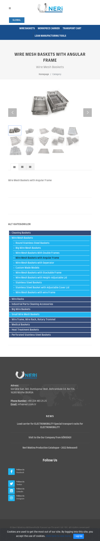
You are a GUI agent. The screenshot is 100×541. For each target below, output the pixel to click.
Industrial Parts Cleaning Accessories (32, 304)
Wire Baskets (27, 28)
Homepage (44, 74)
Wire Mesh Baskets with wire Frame (35, 292)
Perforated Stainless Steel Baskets (31, 335)
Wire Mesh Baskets (22, 238)
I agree (78, 538)
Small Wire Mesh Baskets (26, 314)
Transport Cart (72, 28)
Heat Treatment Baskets (25, 330)
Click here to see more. (58, 538)
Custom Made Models (27, 268)
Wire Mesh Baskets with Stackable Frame (38, 273)
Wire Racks (18, 299)
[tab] (15, 166)
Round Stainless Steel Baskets (32, 243)
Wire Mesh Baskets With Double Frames (38, 253)
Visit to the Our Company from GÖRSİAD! (50, 437)
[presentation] (15, 167)
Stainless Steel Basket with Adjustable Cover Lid (42, 287)
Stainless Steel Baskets (29, 283)
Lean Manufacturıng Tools (50, 36)
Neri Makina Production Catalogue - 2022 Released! (50, 448)
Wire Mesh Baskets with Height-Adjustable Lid (41, 278)
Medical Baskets (21, 325)
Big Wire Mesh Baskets (28, 248)
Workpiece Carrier (49, 28)
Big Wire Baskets (21, 309)
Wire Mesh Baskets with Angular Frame (37, 258)
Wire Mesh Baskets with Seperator (35, 263)
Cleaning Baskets (21, 233)
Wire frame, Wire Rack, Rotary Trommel (33, 319)
